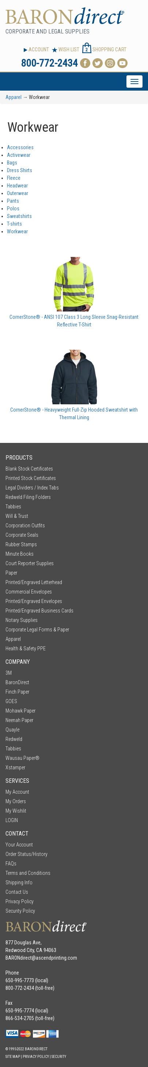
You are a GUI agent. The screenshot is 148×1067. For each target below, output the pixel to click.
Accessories (20, 147)
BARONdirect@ (20, 958)
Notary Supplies (21, 620)
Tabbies (13, 506)
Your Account (19, 845)
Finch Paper (17, 692)
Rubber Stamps (21, 544)
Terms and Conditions (27, 873)
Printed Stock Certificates (30, 478)
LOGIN (11, 820)
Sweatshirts (19, 216)
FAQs (10, 863)
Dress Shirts (19, 170)
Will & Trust (16, 516)
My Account (17, 792)
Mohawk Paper (20, 711)
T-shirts (14, 224)
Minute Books (19, 554)
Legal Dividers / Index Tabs (32, 488)
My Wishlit (15, 811)
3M (8, 673)
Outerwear (17, 193)
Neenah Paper (19, 720)
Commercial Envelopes (28, 592)
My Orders (15, 801)
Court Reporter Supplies (29, 563)
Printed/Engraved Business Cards (39, 611)
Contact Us (16, 892)
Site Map (12, 1057)
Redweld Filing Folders (28, 497)
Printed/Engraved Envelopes (33, 601)
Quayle (12, 730)
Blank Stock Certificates (29, 469)
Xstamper (15, 767)
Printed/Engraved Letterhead (33, 582)
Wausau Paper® (22, 758)
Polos (13, 208)
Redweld (13, 739)
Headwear (17, 186)
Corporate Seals (21, 535)
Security (59, 1057)
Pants (13, 201)
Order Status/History (26, 854)
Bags (12, 163)
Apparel (13, 97)
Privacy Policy (19, 901)
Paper (11, 573)
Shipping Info (19, 882)
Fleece (13, 178)
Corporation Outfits (25, 525)
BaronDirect (17, 682)
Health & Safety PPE (25, 648)
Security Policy (20, 911)
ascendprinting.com (56, 958)
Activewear (18, 155)
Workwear (17, 231)
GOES (11, 701)
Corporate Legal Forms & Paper (37, 629)
